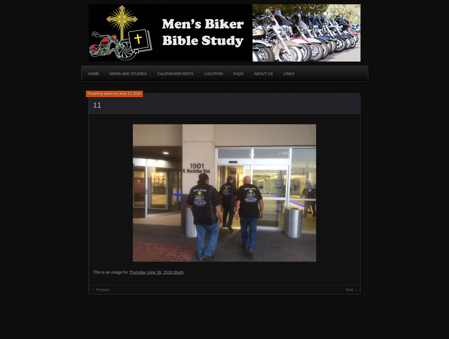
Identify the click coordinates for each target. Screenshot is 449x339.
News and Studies (128, 74)
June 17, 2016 (130, 94)
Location (213, 74)
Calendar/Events (175, 74)
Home (93, 74)
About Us (263, 74)
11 (97, 105)
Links (288, 74)
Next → (351, 290)
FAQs (238, 74)
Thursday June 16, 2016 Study (156, 272)
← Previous (100, 290)
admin (109, 94)
